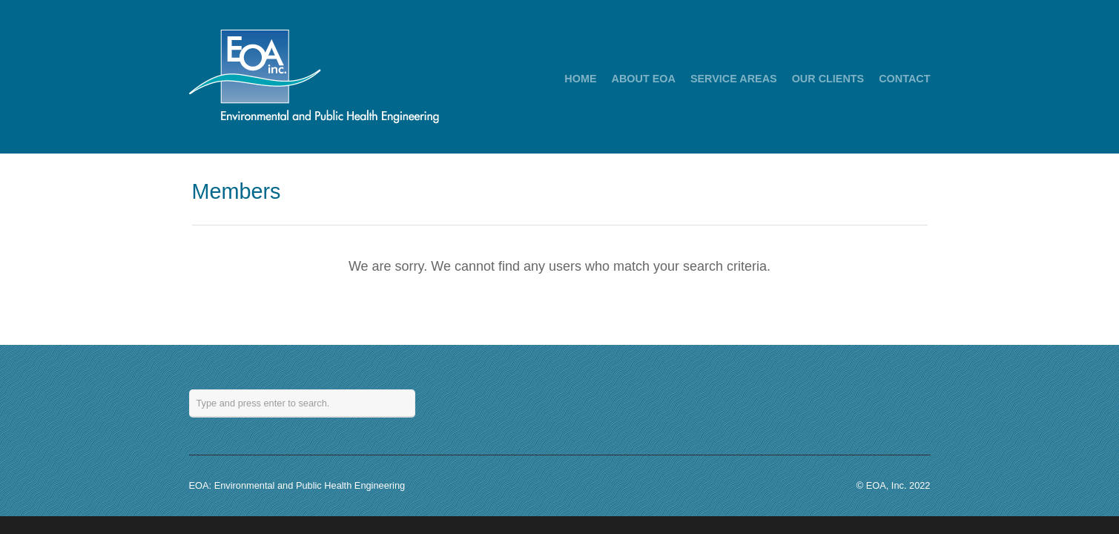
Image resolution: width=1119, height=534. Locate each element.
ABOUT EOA (644, 79)
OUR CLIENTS (828, 79)
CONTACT (904, 79)
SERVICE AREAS (733, 79)
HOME (580, 79)
